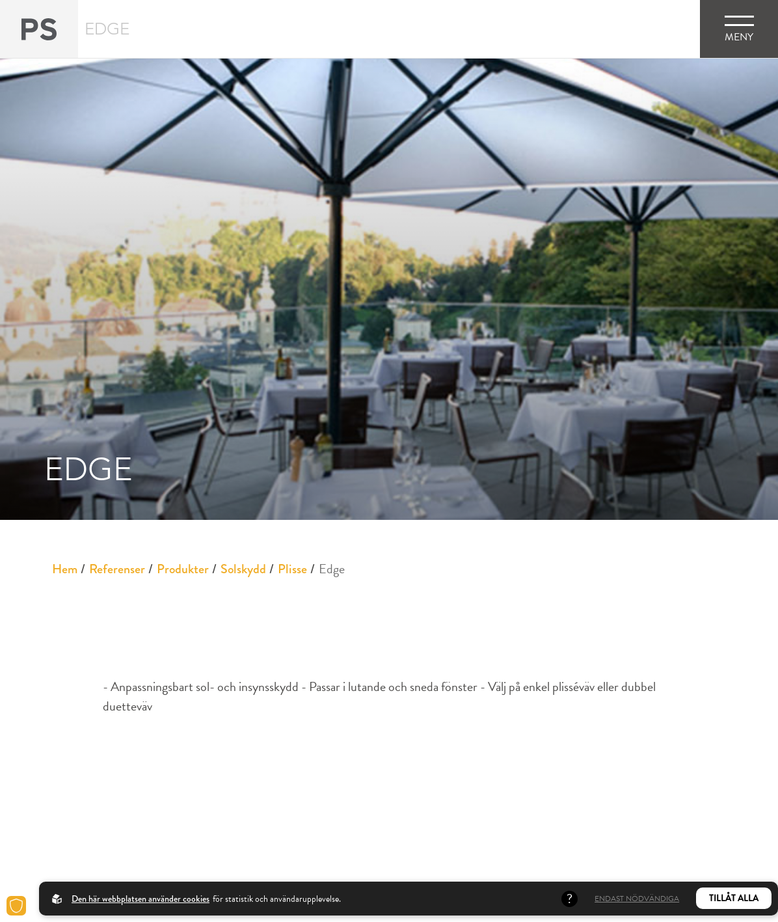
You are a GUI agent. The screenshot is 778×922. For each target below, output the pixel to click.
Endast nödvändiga (637, 898)
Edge (332, 568)
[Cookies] (16, 905)
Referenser (117, 569)
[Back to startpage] (39, 29)
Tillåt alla (733, 898)
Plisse (292, 569)
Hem (64, 569)
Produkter (183, 569)
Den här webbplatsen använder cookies (140, 898)
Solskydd (243, 569)
